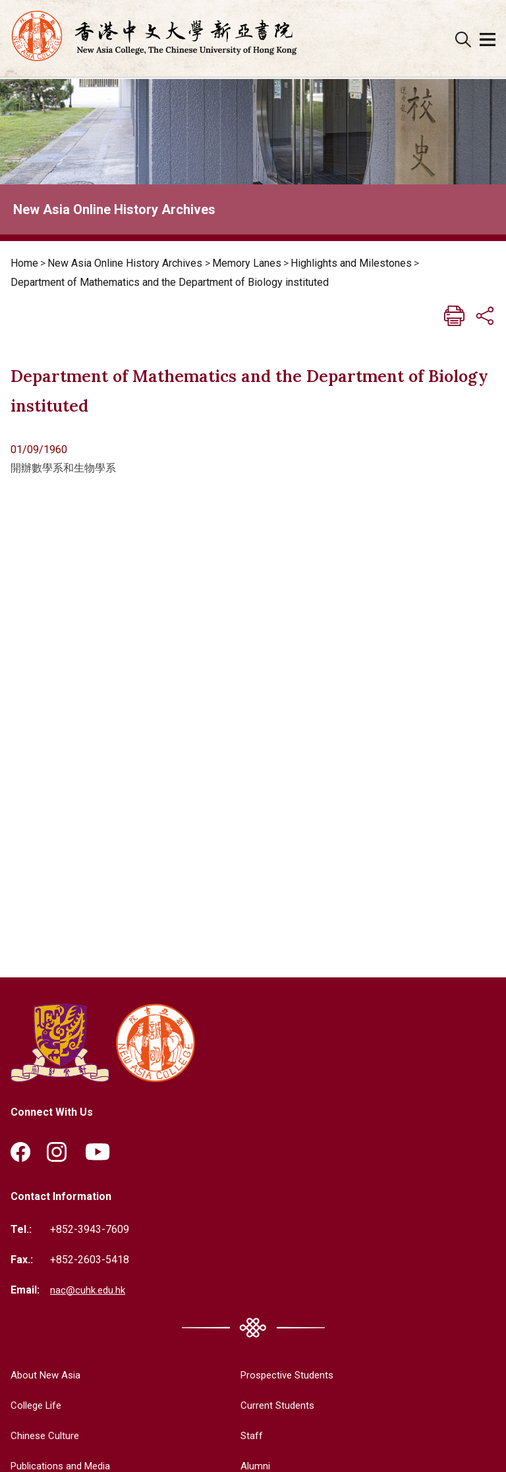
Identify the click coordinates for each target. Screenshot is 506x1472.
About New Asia (47, 1375)
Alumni (248, 1464)
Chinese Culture (47, 1435)
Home (24, 263)
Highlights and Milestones (351, 263)
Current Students (271, 1404)
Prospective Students (283, 1375)
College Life (39, 1404)
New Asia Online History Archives (124, 263)
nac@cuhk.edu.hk (89, 1289)
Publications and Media (65, 1464)
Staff (244, 1435)
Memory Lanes (246, 263)
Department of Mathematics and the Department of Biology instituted (170, 282)
